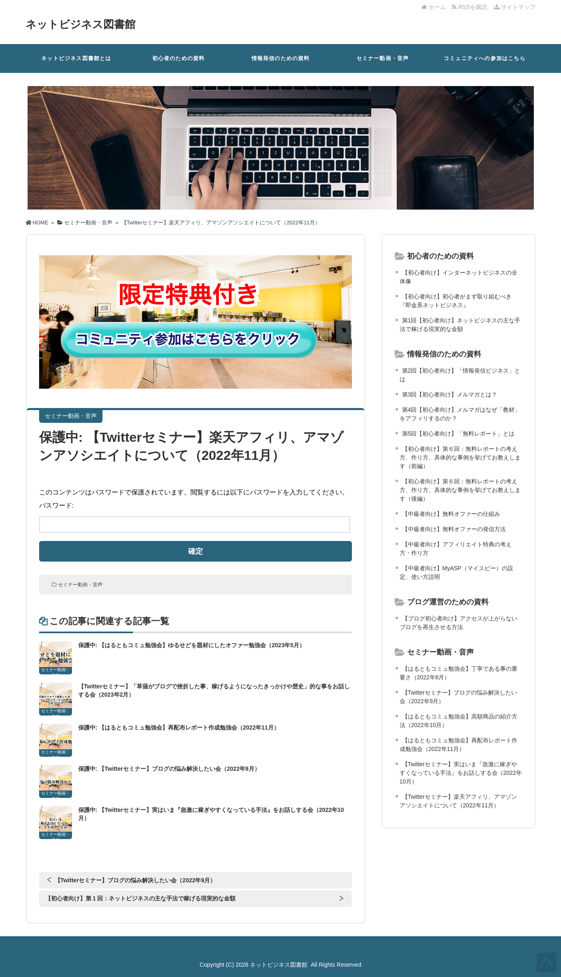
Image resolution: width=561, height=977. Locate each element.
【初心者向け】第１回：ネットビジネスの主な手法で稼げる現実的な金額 (140, 898)
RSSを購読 (471, 7)
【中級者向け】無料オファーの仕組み (451, 514)
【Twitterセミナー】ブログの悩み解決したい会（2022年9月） (135, 880)
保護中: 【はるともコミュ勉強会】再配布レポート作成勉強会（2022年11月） (178, 727)
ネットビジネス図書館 (80, 24)
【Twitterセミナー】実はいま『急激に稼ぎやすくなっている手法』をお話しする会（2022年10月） (461, 773)
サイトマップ (515, 7)
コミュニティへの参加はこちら (485, 58)
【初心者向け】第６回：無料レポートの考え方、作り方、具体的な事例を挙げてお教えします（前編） (460, 457)
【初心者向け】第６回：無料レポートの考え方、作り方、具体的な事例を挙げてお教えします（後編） (460, 490)
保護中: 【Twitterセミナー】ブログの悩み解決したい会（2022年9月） (169, 768)
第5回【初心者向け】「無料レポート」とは (458, 433)
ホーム (433, 7)
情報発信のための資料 (280, 58)
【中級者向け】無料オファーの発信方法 (454, 529)
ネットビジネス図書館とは (76, 58)
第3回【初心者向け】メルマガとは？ (450, 394)
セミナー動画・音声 (382, 58)
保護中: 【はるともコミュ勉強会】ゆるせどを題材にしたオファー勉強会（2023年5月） (191, 645)
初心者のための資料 (178, 58)
